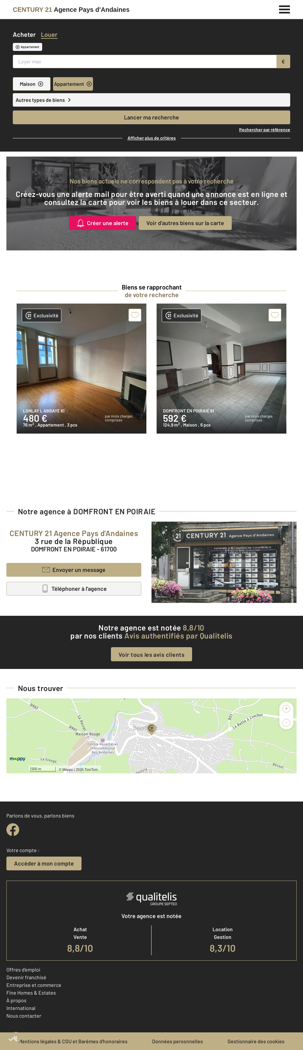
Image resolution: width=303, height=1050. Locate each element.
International (20, 1008)
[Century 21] (71, 9)
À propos (16, 1000)
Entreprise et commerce (33, 985)
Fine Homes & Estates (31, 992)
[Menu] (284, 8)
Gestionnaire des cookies (256, 1041)
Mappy (67, 769)
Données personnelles (177, 1041)
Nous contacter (23, 1016)
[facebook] (12, 829)
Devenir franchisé (26, 977)
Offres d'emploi (23, 969)
